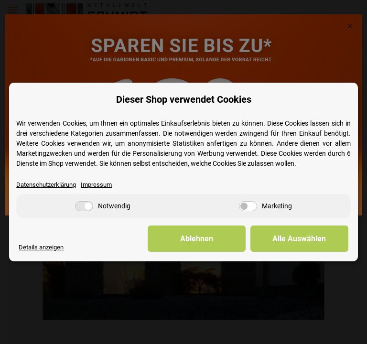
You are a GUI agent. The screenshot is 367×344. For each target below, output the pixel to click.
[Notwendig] (84, 206)
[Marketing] (248, 206)
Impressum (96, 184)
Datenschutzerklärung (46, 184)
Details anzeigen (41, 247)
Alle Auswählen (300, 238)
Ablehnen (200, 238)
